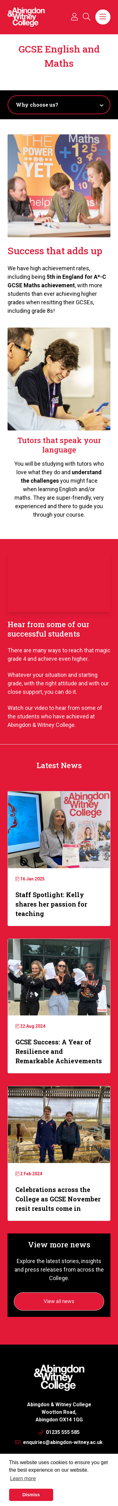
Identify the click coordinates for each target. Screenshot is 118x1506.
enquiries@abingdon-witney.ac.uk (59, 1442)
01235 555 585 (59, 1432)
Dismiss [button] (31, 1494)
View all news (59, 1301)
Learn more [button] (23, 1478)
